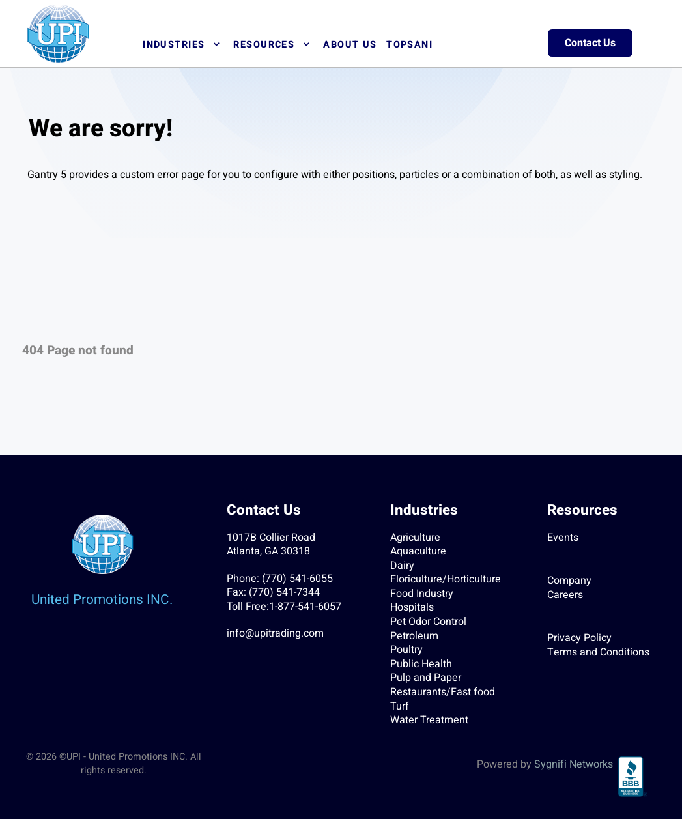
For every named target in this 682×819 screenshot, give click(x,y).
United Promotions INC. (102, 600)
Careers (565, 595)
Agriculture (415, 537)
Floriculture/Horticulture (445, 579)
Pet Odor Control (428, 621)
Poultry (406, 649)
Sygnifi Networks (573, 764)
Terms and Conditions (598, 652)
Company (569, 580)
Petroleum (414, 636)
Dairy (402, 565)
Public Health (421, 664)
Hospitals (412, 607)
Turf (399, 706)
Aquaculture (418, 551)
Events (562, 537)
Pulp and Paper (425, 677)
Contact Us (590, 43)
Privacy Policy (579, 638)
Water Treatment (429, 720)
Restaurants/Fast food (442, 692)
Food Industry (421, 593)
